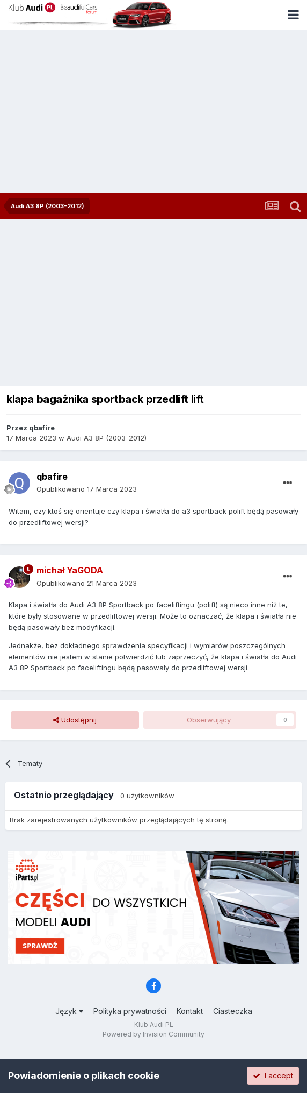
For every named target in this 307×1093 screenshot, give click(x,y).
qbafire (42, 427)
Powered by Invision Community (153, 1034)
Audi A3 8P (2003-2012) (107, 438)
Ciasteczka (232, 1011)
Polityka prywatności (129, 1011)
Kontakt (190, 1011)
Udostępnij (75, 720)
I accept (273, 1075)
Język (69, 1011)
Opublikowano (86, 489)
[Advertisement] (153, 112)
